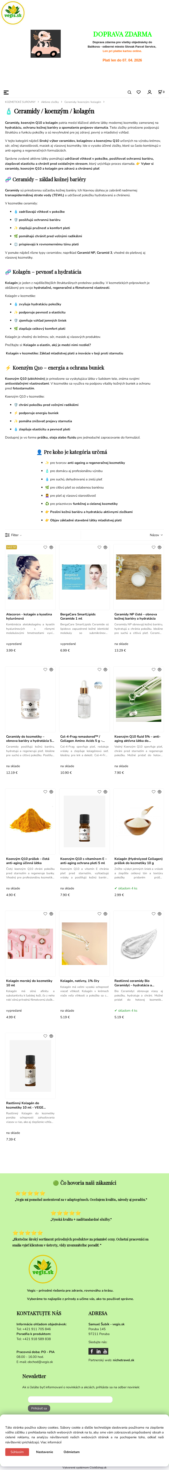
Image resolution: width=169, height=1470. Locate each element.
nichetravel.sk (123, 1360)
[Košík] (161, 92)
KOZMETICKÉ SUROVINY (20, 102)
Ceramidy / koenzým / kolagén (82, 102)
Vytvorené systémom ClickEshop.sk (84, 1467)
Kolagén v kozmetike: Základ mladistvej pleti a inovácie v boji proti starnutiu (64, 353)
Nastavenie (44, 1452)
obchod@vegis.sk (40, 1362)
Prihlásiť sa (39, 1408)
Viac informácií (50, 1442)
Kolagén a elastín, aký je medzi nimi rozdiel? (57, 345)
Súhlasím (17, 1452)
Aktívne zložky (50, 102)
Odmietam (72, 1452)
